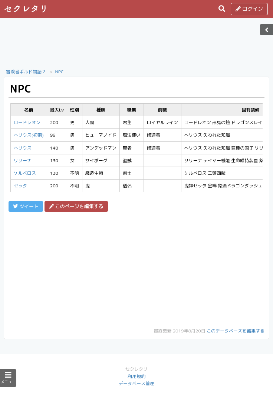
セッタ (20, 186)
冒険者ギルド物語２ (26, 71)
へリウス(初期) (29, 135)
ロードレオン (27, 122)
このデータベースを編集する (235, 331)
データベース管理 (136, 383)
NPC (59, 71)
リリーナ (23, 160)
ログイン (249, 8)
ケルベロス (25, 173)
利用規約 (136, 376)
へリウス (23, 148)
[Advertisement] (136, 45)
